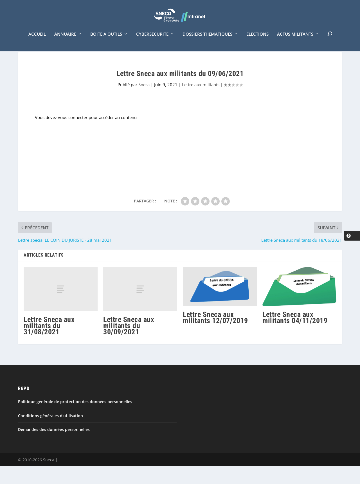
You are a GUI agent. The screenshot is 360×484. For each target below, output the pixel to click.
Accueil (37, 41)
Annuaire (65, 41)
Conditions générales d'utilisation (50, 433)
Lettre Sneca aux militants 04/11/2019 (294, 335)
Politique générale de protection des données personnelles (75, 419)
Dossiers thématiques (207, 41)
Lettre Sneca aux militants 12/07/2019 (215, 335)
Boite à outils (106, 41)
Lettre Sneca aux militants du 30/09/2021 (128, 343)
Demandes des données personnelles (54, 447)
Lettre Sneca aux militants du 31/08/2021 (49, 343)
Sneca (144, 102)
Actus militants (295, 41)
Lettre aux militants (200, 102)
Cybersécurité (152, 41)
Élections (257, 41)
